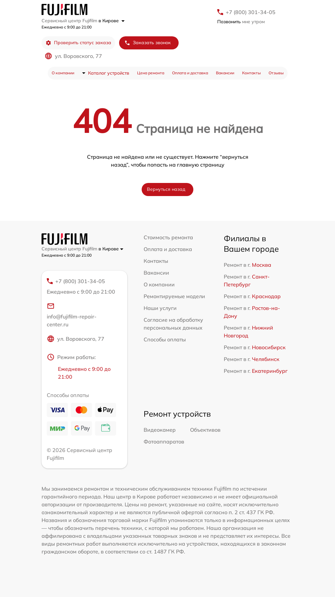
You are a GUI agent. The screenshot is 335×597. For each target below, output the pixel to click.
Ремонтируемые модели (174, 296)
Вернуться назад (166, 189)
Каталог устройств (108, 73)
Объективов (205, 429)
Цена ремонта (150, 72)
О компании (63, 72)
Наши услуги (160, 308)
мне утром (241, 22)
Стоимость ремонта (168, 237)
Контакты (251, 72)
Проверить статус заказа (78, 43)
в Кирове (111, 21)
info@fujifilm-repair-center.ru (72, 315)
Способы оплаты (165, 339)
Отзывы (276, 72)
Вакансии (225, 72)
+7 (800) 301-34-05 (250, 12)
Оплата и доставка (190, 72)
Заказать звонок (147, 43)
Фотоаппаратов (164, 441)
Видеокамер (160, 429)
